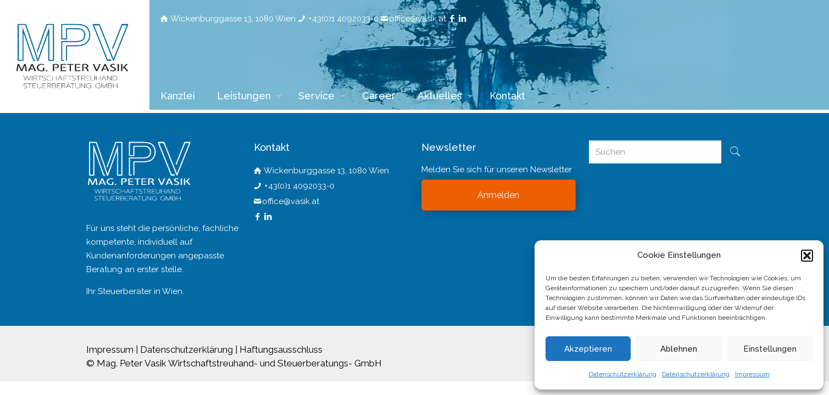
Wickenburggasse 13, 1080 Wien (233, 19)
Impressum (752, 374)
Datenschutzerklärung (622, 374)
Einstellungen (770, 349)
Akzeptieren (588, 349)
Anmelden (498, 195)
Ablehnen (678, 349)
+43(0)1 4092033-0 (343, 19)
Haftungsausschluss (281, 349)
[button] (807, 255)
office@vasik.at (417, 19)
